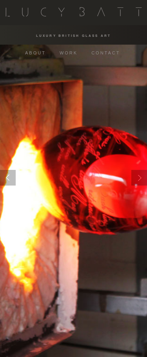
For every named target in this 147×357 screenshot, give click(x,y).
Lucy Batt (74, 11)
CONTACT (105, 52)
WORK (69, 52)
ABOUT (35, 52)
